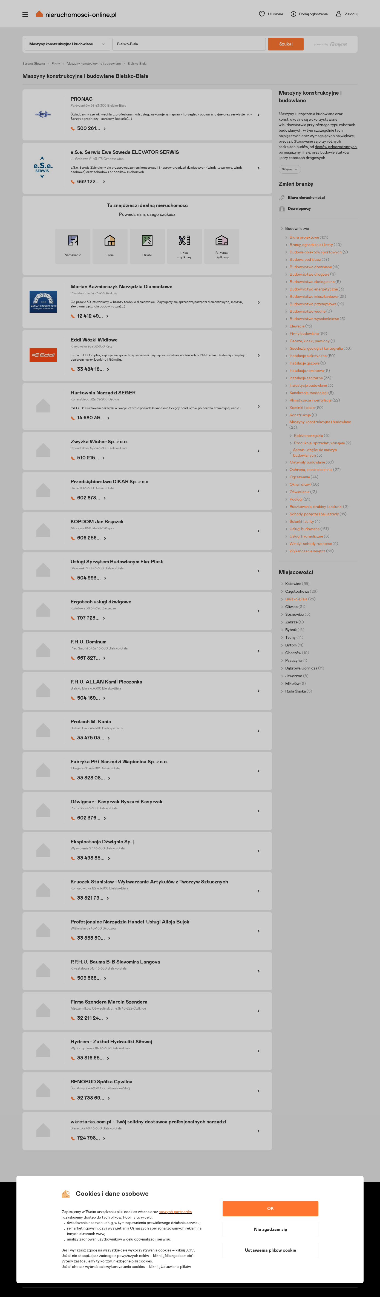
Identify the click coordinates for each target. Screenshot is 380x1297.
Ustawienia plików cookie (270, 1250)
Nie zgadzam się (270, 1229)
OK (270, 1208)
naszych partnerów (175, 1212)
